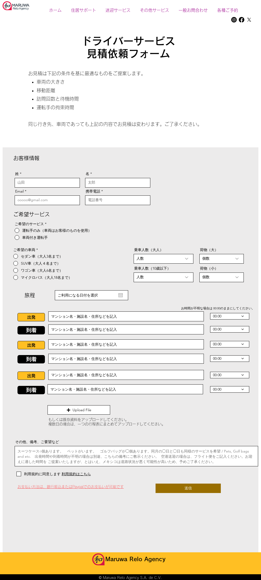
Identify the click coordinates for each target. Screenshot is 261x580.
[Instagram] (234, 19)
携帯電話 (93, 191)
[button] (154, 7)
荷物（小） (209, 268)
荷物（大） (209, 250)
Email (19, 191)
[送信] (188, 488)
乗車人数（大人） (148, 250)
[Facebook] (241, 19)
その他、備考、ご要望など (37, 442)
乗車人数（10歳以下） (152, 268)
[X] (249, 19)
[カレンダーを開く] (120, 295)
